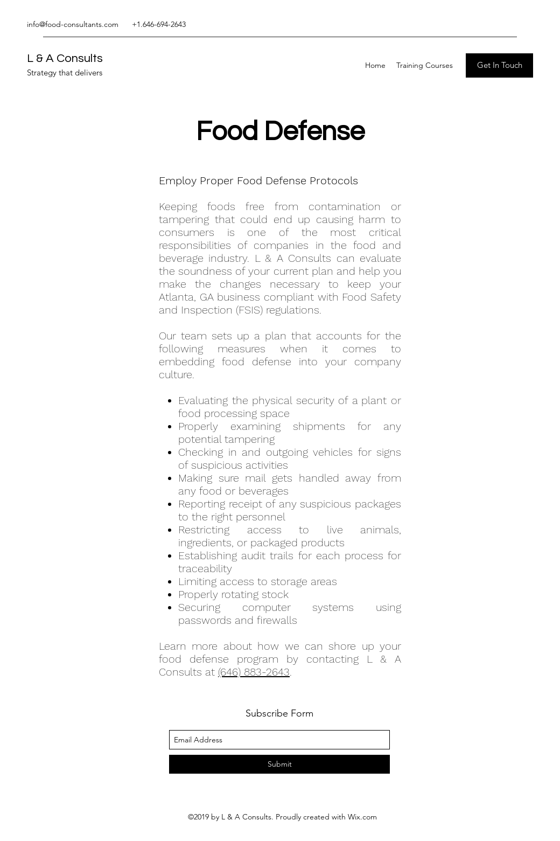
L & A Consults (65, 58)
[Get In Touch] (499, 65)
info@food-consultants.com (72, 24)
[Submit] (279, 764)
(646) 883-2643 (254, 671)
